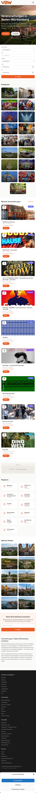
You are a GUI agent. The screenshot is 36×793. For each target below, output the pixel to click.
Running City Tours (8, 421)
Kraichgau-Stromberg (6, 729)
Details (6, 228)
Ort (2, 53)
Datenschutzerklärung (7, 758)
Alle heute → (31, 201)
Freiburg (8, 223)
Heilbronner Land (5, 725)
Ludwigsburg (4, 688)
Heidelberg (4, 682)
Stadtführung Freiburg (9, 222)
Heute (5, 33)
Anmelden (18, 629)
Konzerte (30, 292)
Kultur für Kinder (5, 715)
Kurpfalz (3, 731)
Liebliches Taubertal (6, 733)
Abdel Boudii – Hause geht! (10, 250)
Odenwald (3, 738)
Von (2, 64)
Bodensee (3, 722)
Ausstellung (29, 434)
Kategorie (4, 47)
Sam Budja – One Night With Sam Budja (13, 365)
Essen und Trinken (6, 704)
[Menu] (33, 2)
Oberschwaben (5, 736)
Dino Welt (5, 449)
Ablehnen (18, 785)
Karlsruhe (9, 339)
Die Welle (5, 337)
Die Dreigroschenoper (8, 393)
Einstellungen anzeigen (18, 789)
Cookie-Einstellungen (6, 763)
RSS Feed (3, 760)
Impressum (4, 756)
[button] (33, 774)
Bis (2, 70)
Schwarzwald (4, 744)
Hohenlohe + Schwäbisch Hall (8, 727)
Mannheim (4, 686)
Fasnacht (3, 706)
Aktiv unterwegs (5, 700)
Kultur (31, 206)
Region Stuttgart (5, 740)
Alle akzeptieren (18, 780)
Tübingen (3, 691)
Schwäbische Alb (5, 742)
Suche (15, 33)
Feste (2, 709)
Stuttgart (8, 251)
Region (3, 58)
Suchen (18, 76)
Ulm (2, 693)
